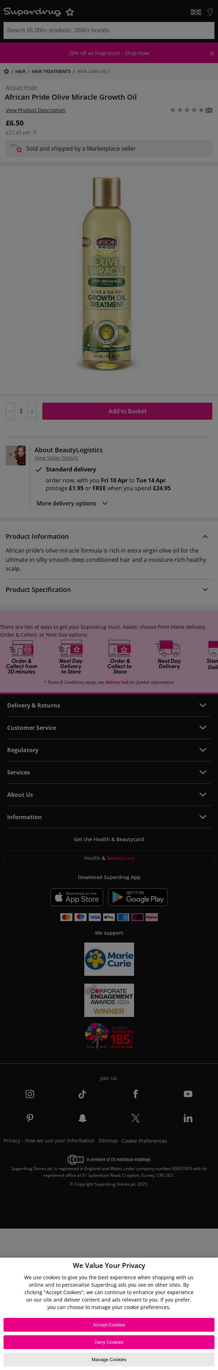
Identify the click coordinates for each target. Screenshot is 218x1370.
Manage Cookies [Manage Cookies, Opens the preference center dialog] (109, 1359)
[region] (109, 1314)
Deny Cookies (109, 1342)
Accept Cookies (109, 1324)
